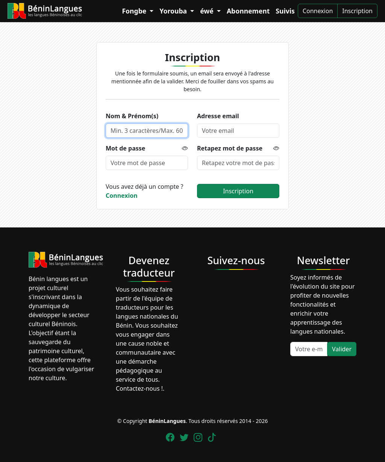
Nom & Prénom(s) (132, 116)
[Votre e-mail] (308, 349)
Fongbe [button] (135, 10)
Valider (342, 349)
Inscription (357, 11)
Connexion (318, 11)
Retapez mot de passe (229, 148)
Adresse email (218, 116)
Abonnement (248, 10)
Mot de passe (125, 148)
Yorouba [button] (173, 10)
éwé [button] (207, 10)
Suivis (285, 10)
